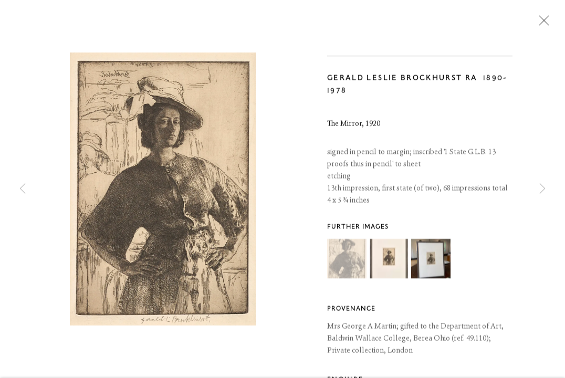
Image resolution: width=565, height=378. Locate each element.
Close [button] (541, 24)
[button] (347, 259)
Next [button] (542, 189)
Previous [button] (22, 189)
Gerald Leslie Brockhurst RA (402, 79)
